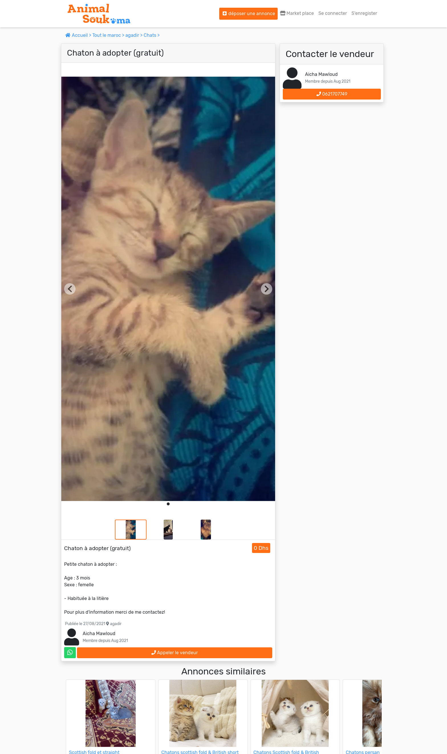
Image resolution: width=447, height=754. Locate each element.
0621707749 (331, 94)
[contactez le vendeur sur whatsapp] (70, 652)
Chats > (152, 35)
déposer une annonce (248, 13)
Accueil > (78, 35)
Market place (297, 13)
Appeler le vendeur (174, 652)
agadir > (134, 35)
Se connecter (332, 13)
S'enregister (364, 13)
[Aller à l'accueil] (99, 13)
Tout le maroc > (108, 35)
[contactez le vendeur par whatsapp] (70, 652)
